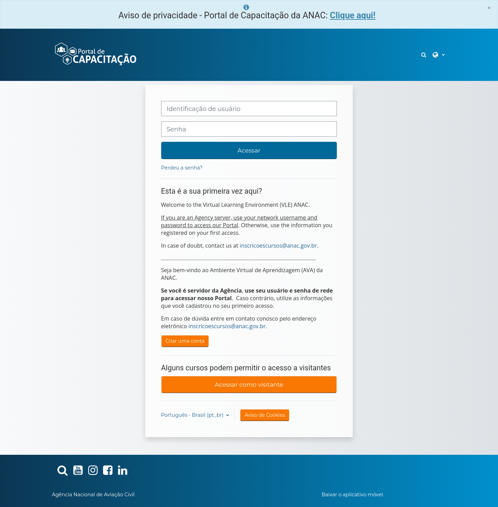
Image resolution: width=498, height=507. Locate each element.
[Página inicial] (95, 54)
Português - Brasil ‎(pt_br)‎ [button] (193, 415)
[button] (424, 55)
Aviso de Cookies (265, 415)
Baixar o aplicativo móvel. (353, 494)
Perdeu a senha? (182, 168)
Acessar (249, 150)
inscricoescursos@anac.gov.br (278, 245)
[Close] (489, 7)
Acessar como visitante (249, 384)
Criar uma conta (185, 341)
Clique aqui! (353, 15)
